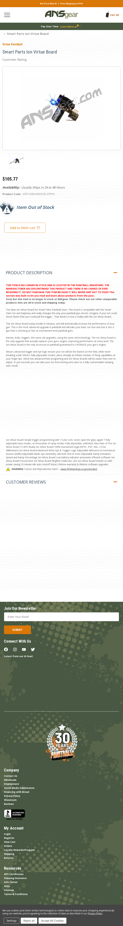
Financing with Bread (16, 791)
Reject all (29, 920)
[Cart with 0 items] (114, 15)
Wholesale (10, 779)
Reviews (9, 803)
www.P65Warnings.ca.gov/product (79, 469)
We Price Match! (48, 3)
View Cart (9, 841)
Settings (11, 920)
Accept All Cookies (52, 920)
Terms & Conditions (16, 894)
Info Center (11, 882)
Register (9, 837)
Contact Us (10, 775)
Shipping (9, 853)
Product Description (29, 272)
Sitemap (9, 890)
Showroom (10, 799)
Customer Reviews (26, 482)
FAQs (7, 886)
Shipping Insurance (15, 878)
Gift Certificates (14, 874)
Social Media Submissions (19, 787)
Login (7, 833)
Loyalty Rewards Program (19, 849)
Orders (8, 845)
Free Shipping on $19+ (71, 3)
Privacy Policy (12, 795)
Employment (11, 783)
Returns (8, 857)
